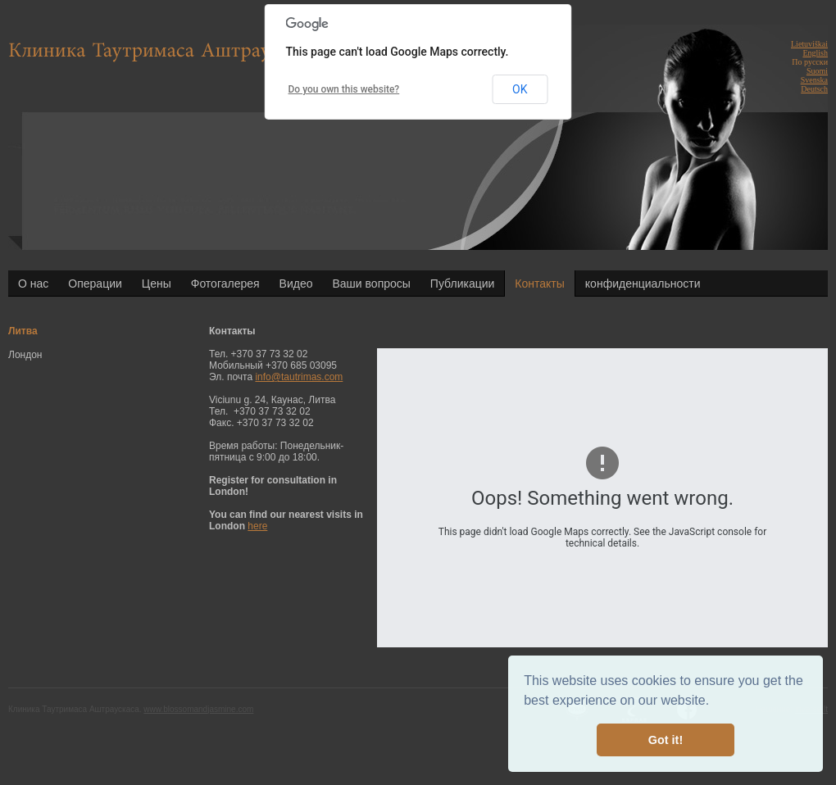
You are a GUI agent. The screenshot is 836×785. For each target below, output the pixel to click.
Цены (156, 283)
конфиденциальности (643, 283)
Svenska (814, 79)
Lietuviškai (809, 43)
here (257, 526)
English (815, 52)
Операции (95, 283)
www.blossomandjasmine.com (198, 709)
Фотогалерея (225, 283)
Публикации (462, 283)
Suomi (817, 70)
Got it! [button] (665, 739)
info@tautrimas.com (299, 377)
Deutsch (814, 88)
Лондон (25, 355)
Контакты (539, 283)
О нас (33, 283)
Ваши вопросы (372, 283)
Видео (296, 283)
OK (519, 89)
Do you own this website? (344, 89)
